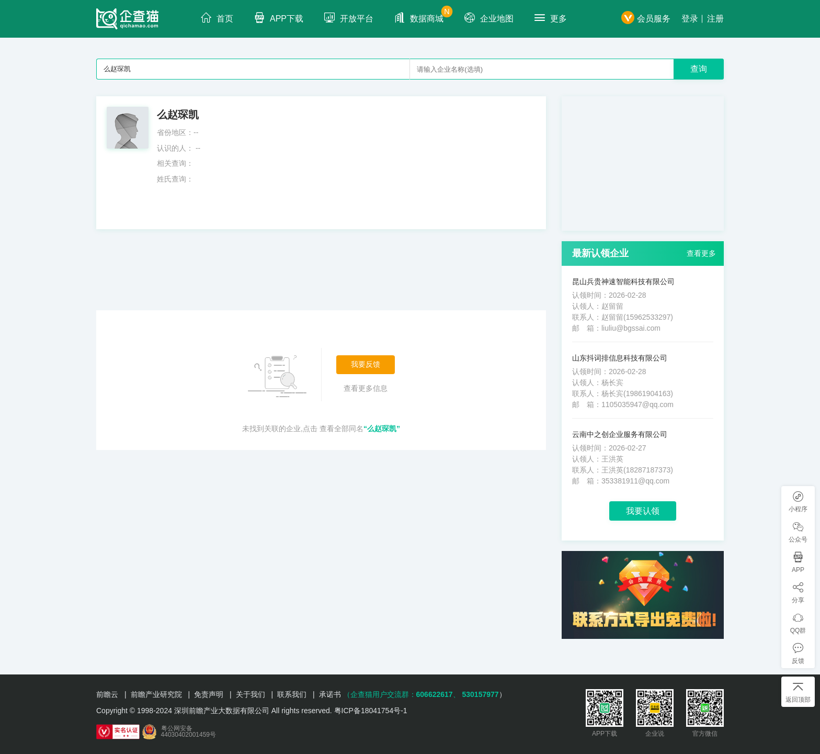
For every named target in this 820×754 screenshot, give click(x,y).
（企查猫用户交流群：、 (401, 694)
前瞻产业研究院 (156, 694)
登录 (689, 18)
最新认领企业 (600, 253)
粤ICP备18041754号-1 (370, 710)
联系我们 (291, 694)
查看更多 (701, 253)
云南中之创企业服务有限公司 (619, 434)
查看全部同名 (360, 428)
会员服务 (645, 18)
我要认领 (642, 511)
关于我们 (250, 694)
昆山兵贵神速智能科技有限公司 (623, 281)
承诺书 (330, 694)
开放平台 (348, 17)
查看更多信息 (366, 388)
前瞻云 (107, 694)
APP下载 (278, 17)
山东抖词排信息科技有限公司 (619, 358)
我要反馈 (365, 364)
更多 (550, 17)
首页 (217, 17)
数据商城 (423, 14)
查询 (698, 68)
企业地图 (489, 17)
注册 (715, 18)
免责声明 (208, 694)
